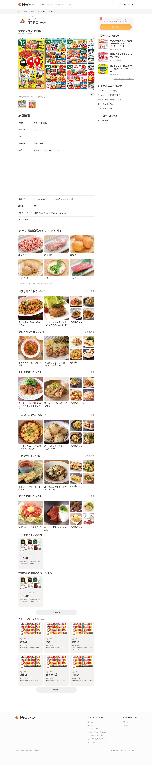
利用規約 (90, 725)
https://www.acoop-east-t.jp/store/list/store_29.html (53, 199)
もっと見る (89, 291)
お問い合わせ (129, 4)
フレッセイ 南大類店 (105, 104)
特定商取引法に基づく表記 (96, 735)
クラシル (125, 722)
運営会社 (90, 722)
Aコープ (32, 19)
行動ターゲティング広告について (98, 732)
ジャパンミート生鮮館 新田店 (109, 95)
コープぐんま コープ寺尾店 (108, 91)
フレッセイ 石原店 (105, 108)
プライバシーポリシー (94, 728)
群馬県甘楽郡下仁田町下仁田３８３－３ (49, 150)
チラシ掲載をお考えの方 (95, 742)
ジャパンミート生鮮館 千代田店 (110, 99)
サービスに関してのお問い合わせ (98, 739)
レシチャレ (126, 725)
